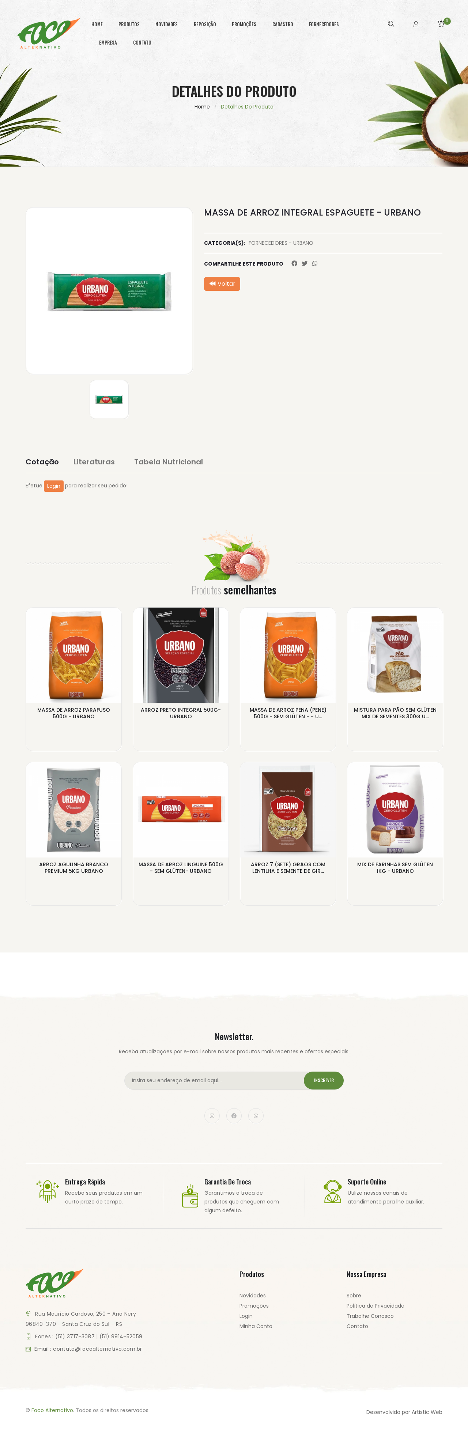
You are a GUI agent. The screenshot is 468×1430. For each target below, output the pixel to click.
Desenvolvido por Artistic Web (404, 1414)
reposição (205, 24)
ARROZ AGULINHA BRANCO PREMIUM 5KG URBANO (73, 869)
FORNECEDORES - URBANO (281, 243)
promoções (244, 24)
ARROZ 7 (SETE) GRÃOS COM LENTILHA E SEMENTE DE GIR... (288, 869)
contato (142, 42)
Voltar (222, 283)
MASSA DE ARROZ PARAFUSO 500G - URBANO (73, 713)
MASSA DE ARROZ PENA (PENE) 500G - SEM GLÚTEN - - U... (288, 713)
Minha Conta (255, 1328)
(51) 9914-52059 (120, 1339)
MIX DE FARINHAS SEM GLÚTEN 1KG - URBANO (395, 869)
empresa (108, 42)
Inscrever (321, 1083)
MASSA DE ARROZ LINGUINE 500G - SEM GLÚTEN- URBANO (181, 869)
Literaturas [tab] (99, 461)
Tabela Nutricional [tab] (173, 461)
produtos (129, 24)
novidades (166, 24)
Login (53, 486)
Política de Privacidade (375, 1308)
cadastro (282, 24)
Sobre (354, 1298)
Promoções (254, 1308)
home (97, 24)
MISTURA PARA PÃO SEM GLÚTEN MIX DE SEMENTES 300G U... (395, 713)
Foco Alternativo (52, 1413)
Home (202, 106)
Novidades (252, 1298)
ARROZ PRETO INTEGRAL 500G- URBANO (181, 713)
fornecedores (324, 24)
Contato (357, 1328)
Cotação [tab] (42, 461)
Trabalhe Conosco (370, 1318)
